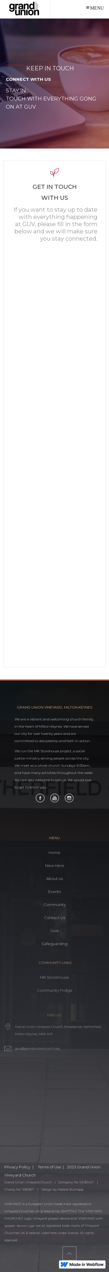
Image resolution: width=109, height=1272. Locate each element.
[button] (94, 7)
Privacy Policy (17, 1167)
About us (54, 878)
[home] (25, 9)
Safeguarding (54, 943)
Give (54, 930)
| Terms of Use (47, 1167)
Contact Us (54, 917)
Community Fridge (54, 990)
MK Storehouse (54, 977)
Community (55, 904)
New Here (54, 865)
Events (54, 891)
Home (54, 852)
